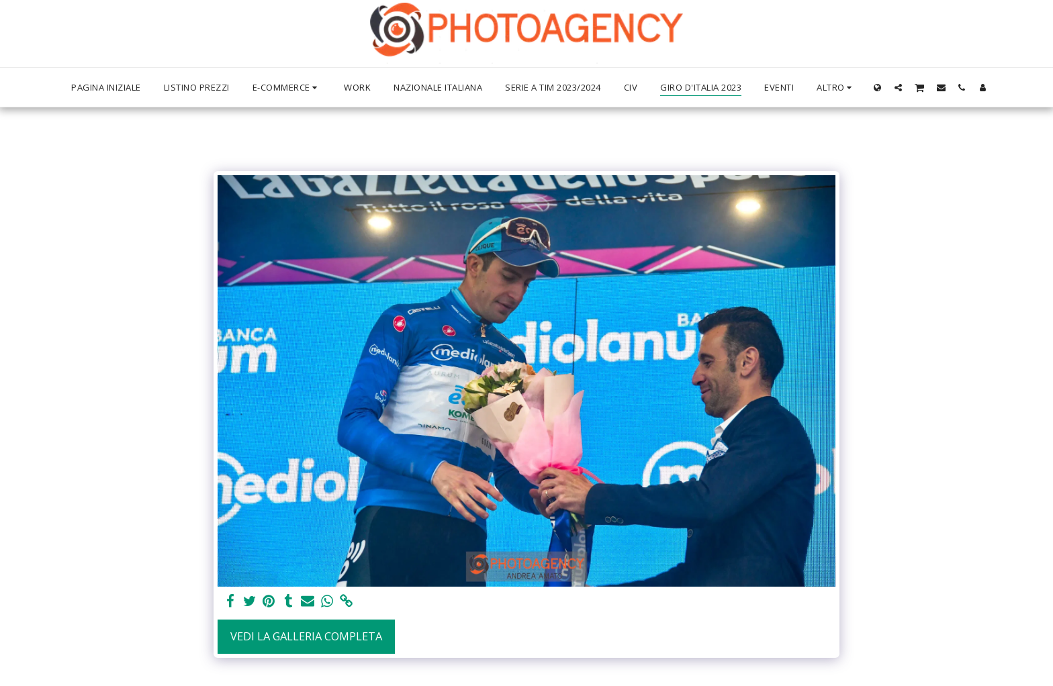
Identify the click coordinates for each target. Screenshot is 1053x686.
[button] (898, 87)
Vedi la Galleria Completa (306, 636)
